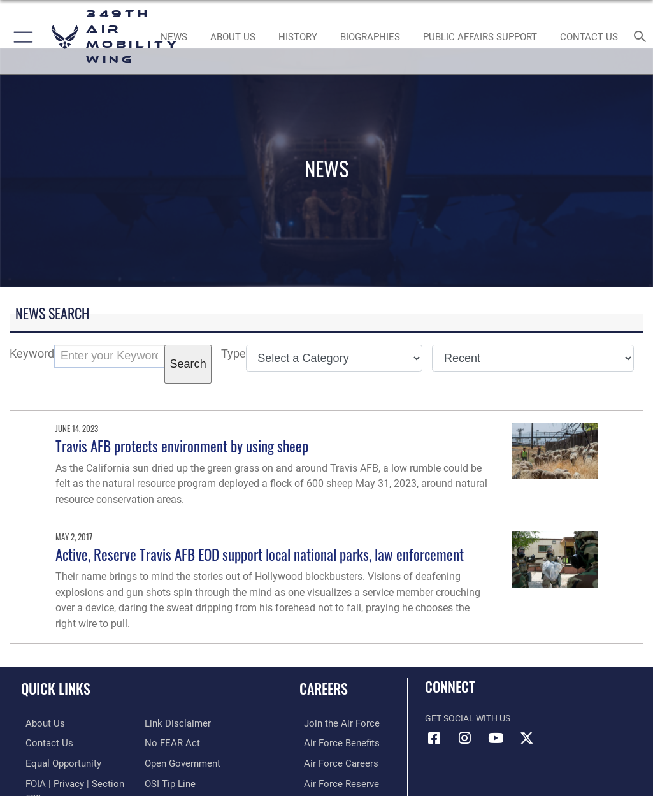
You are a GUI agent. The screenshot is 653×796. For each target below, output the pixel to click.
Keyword (32, 353)
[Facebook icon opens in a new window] (434, 738)
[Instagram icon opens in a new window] (465, 738)
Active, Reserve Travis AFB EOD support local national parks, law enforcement (259, 554)
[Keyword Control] (109, 356)
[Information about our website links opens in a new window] (174, 723)
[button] (20, 37)
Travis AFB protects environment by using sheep (181, 446)
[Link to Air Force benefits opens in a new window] (334, 742)
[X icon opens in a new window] (526, 738)
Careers (323, 688)
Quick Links (55, 688)
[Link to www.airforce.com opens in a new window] (333, 723)
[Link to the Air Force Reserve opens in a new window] (333, 781)
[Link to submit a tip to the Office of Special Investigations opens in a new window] (168, 781)
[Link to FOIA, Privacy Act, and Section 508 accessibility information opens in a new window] (74, 781)
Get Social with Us (467, 718)
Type (233, 353)
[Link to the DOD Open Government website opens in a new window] (181, 761)
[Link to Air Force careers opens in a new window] (333, 761)
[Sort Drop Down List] (533, 358)
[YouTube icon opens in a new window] (495, 738)
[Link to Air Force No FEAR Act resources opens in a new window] (170, 742)
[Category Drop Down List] (334, 358)
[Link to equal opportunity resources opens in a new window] (57, 761)
